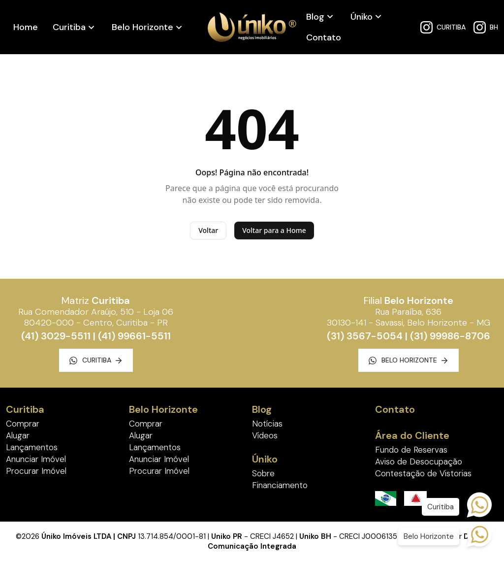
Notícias (267, 423)
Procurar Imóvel (36, 470)
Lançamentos (32, 447)
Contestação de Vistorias (423, 473)
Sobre (263, 473)
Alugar (18, 435)
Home (25, 27)
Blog (315, 16)
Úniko (361, 16)
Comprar (22, 423)
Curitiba (69, 27)
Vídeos (265, 435)
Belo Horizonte (142, 27)
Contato (323, 37)
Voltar (208, 230)
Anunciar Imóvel (36, 459)
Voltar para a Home (274, 230)
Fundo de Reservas (411, 449)
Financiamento (280, 485)
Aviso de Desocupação (418, 461)
